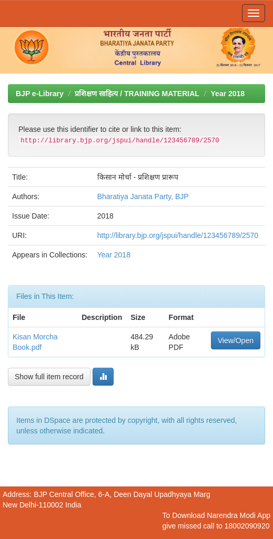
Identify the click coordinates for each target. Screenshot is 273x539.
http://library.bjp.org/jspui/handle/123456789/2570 (177, 235)
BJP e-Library (40, 93)
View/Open (236, 340)
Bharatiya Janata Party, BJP (143, 196)
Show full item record (49, 376)
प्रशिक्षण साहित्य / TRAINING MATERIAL (137, 93)
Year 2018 (228, 93)
